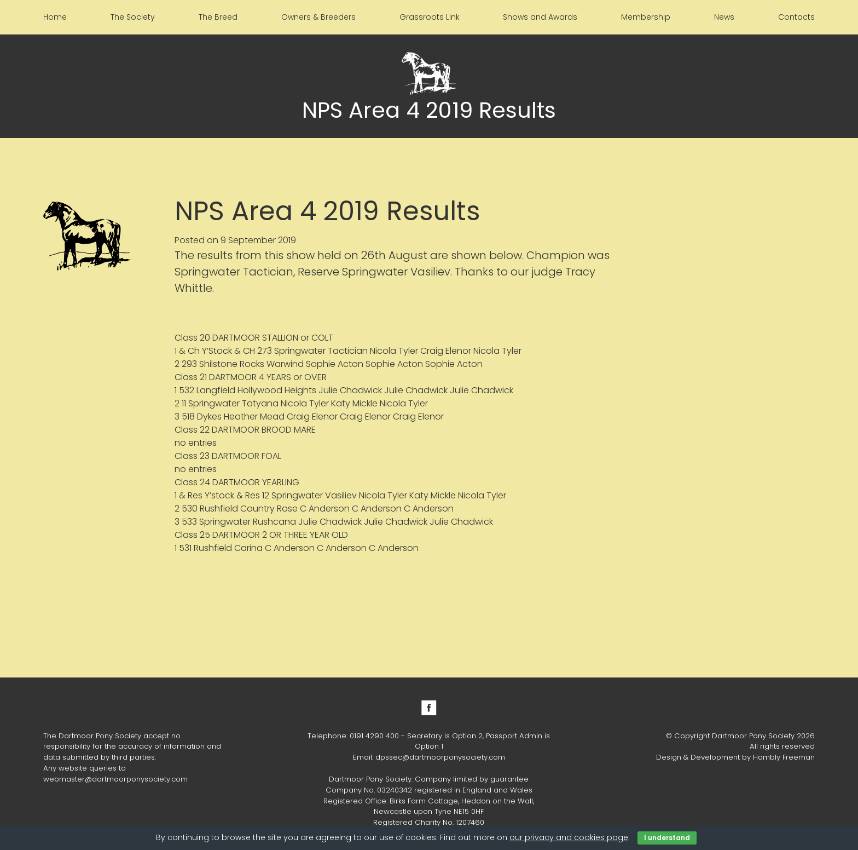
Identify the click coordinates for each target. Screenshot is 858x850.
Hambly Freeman (784, 757)
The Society (133, 17)
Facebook (429, 707)
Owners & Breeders (318, 17)
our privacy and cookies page (568, 837)
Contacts (796, 17)
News (724, 17)
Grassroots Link (429, 17)
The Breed (218, 17)
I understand (667, 837)
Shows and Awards (540, 17)
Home (55, 17)
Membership (645, 17)
